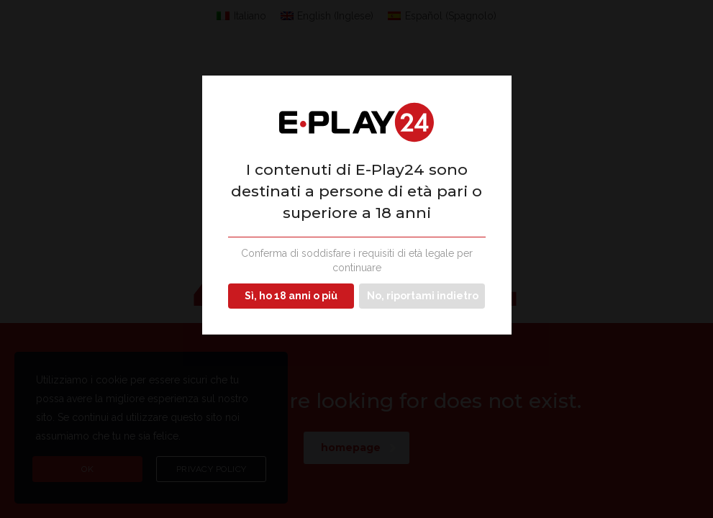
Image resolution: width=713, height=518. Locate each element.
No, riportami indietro (422, 295)
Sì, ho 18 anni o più (291, 295)
